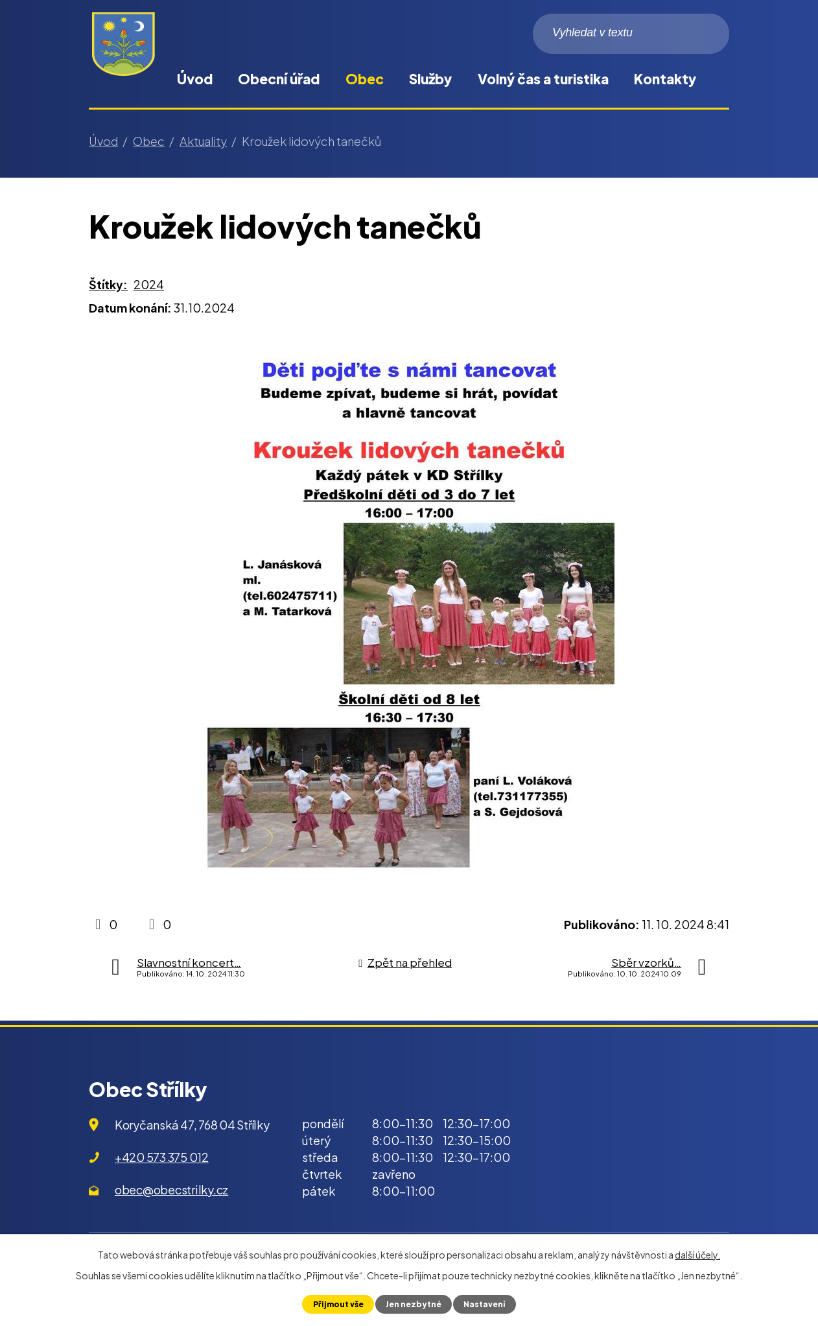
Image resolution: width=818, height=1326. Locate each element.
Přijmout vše (335, 1304)
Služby (430, 79)
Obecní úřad (279, 79)
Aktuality (203, 141)
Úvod (195, 79)
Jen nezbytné (413, 1304)
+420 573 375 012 (162, 1157)
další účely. (697, 1254)
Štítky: (108, 284)
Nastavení (487, 1304)
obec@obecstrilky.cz (171, 1189)
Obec (364, 79)
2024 (149, 284)
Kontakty (665, 79)
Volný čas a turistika (543, 79)
